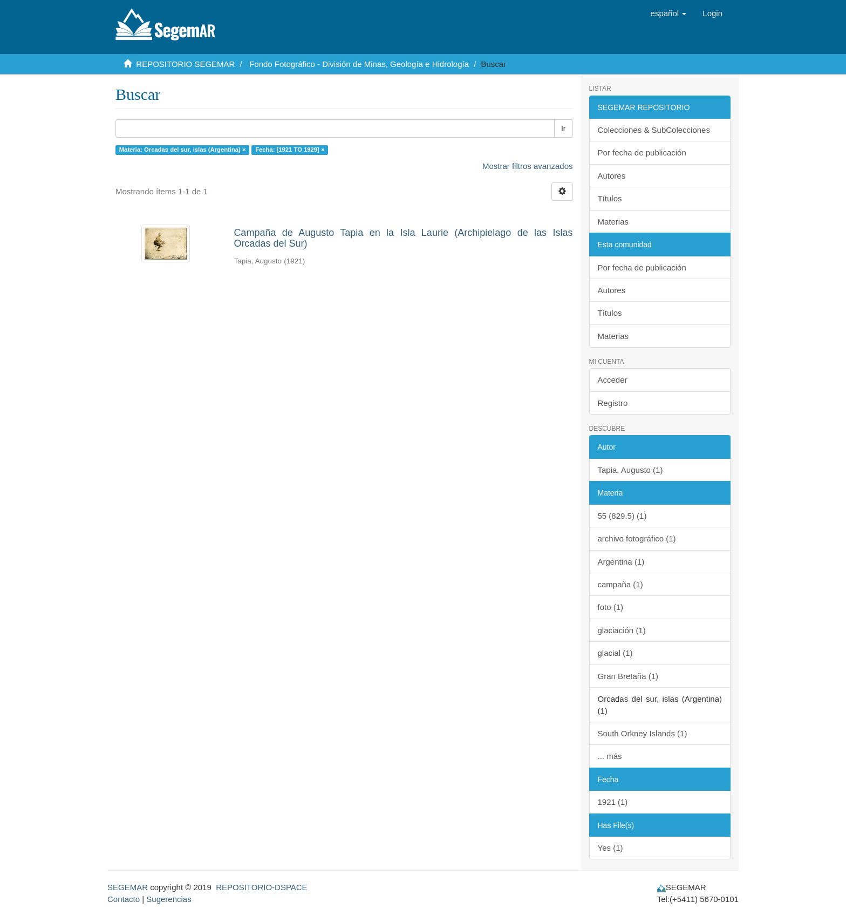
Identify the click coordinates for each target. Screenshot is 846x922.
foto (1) (611, 607)
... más (610, 756)
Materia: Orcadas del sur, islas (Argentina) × (182, 149)
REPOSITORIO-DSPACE (261, 887)
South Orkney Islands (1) (642, 733)
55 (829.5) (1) (622, 515)
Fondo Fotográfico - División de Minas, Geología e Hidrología (359, 64)
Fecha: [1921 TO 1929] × (289, 149)
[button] (669, 13)
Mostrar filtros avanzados (527, 166)
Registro (613, 403)
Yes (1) (610, 847)
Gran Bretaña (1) (628, 676)
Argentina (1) (621, 561)
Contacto (123, 899)
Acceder (612, 379)
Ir (563, 128)
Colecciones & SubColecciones (654, 129)
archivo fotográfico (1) (637, 538)
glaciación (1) (622, 630)
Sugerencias (168, 899)
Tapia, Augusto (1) (630, 469)
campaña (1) (620, 584)
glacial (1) (615, 652)
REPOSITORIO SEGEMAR (185, 64)
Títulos (610, 198)
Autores (612, 175)
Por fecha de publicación (642, 152)
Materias (613, 221)
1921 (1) (613, 801)
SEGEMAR (127, 887)
